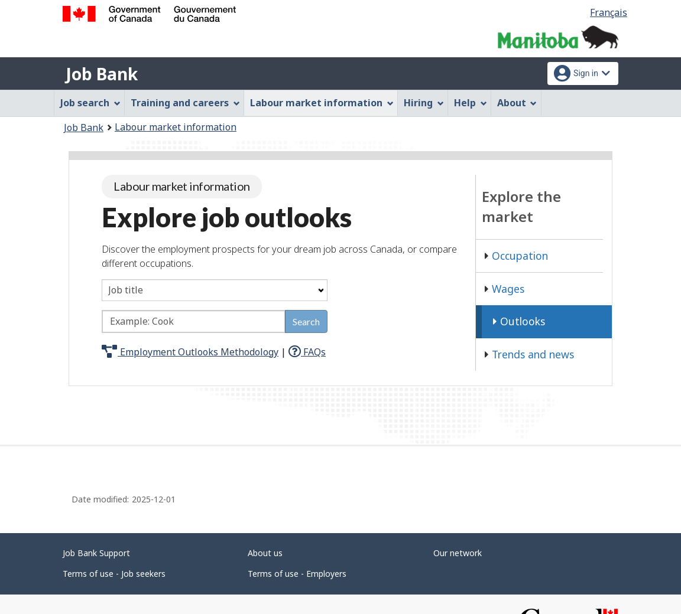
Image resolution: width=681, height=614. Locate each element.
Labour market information (175, 126)
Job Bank (102, 74)
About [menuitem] (517, 102)
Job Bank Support (96, 553)
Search (306, 321)
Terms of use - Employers (297, 573)
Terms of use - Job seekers (114, 573)
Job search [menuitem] (90, 102)
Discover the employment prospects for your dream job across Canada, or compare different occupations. (279, 256)
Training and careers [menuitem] (185, 102)
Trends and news (529, 354)
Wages (504, 289)
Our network (457, 553)
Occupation (516, 256)
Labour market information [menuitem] (322, 102)
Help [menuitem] (470, 102)
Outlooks (519, 321)
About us (265, 553)
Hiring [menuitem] (424, 102)
